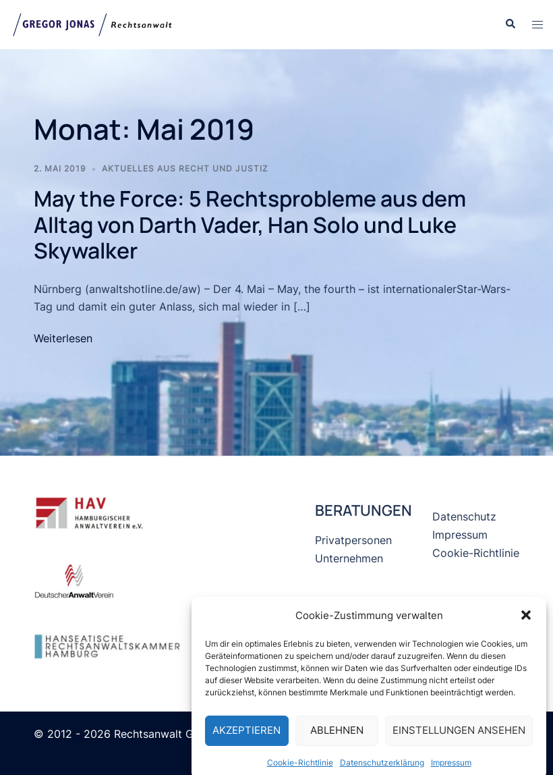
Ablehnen (336, 737)
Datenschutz (464, 516)
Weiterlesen (63, 338)
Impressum (451, 770)
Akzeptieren (246, 737)
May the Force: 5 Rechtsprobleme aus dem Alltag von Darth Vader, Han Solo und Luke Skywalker (250, 224)
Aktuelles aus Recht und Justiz (185, 168)
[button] (526, 623)
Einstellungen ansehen (458, 737)
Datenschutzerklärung (382, 770)
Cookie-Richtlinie (300, 770)
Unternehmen (349, 558)
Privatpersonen (353, 540)
